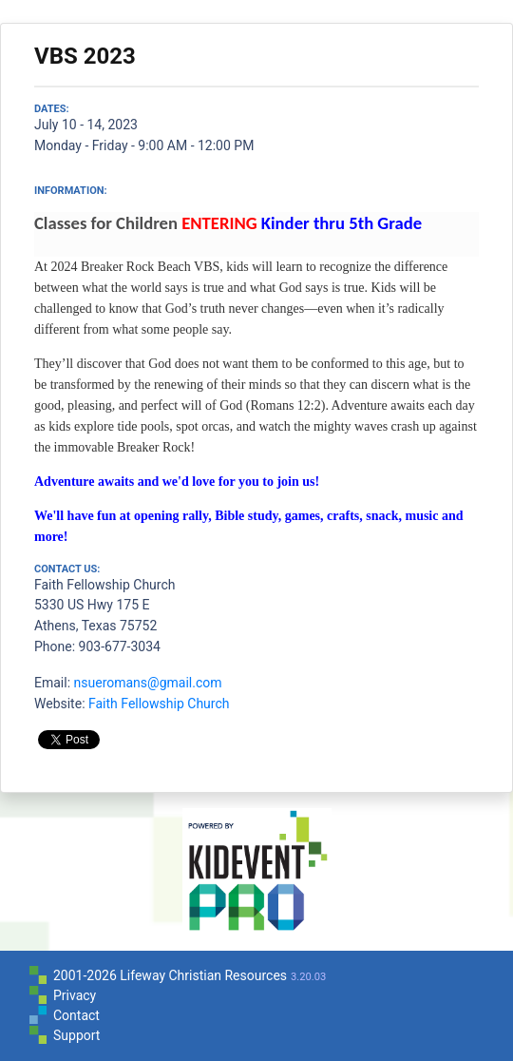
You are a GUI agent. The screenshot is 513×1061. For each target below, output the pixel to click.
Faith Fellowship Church (159, 703)
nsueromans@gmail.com (148, 682)
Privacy (74, 995)
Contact (76, 1015)
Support (76, 1035)
